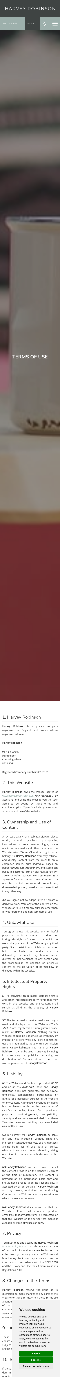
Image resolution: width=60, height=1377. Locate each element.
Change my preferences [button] (36, 1366)
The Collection (10, 24)
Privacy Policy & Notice (15, 1246)
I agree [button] (36, 1353)
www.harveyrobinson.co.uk (17, 795)
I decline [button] (36, 1360)
